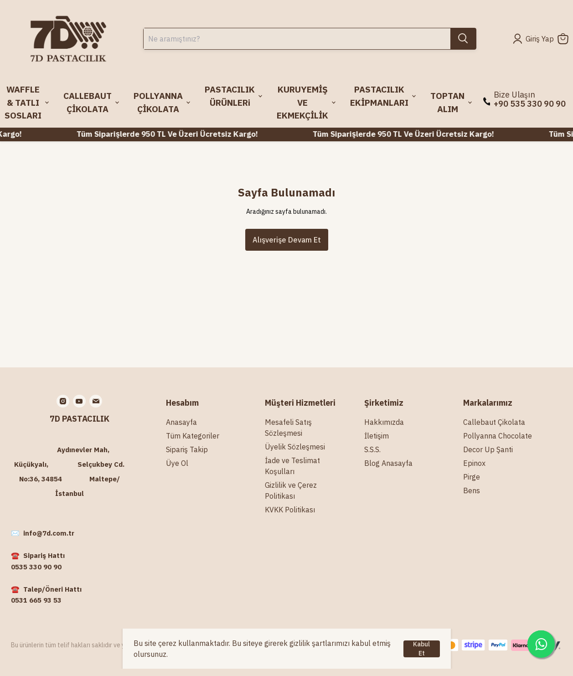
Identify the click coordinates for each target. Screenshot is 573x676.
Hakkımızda (384, 422)
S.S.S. (372, 449)
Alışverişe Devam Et (287, 239)
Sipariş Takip (187, 449)
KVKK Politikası (290, 509)
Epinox (474, 463)
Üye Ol (177, 463)
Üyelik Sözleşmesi (295, 446)
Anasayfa (181, 422)
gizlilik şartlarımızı (319, 643)
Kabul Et (421, 648)
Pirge (471, 476)
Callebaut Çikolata (494, 422)
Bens (471, 490)
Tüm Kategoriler (192, 435)
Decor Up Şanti (488, 449)
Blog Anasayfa (388, 463)
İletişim (376, 435)
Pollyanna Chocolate (497, 435)
